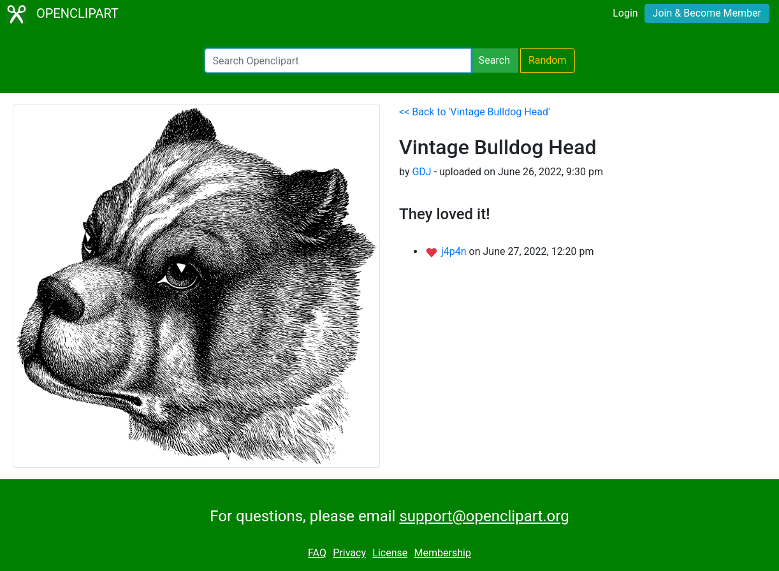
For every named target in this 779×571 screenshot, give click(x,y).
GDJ (421, 172)
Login (625, 13)
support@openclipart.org (484, 516)
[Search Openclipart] (338, 60)
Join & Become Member (707, 13)
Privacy (349, 553)
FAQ (317, 553)
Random (547, 60)
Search (494, 60)
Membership (442, 553)
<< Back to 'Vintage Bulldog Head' (474, 112)
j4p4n (455, 251)
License (389, 553)
